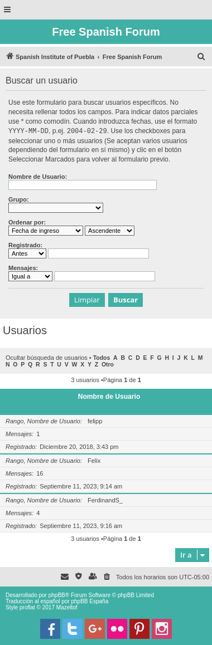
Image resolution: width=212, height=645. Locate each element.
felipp (95, 420)
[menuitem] (201, 56)
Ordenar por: (27, 221)
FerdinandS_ (105, 499)
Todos (101, 357)
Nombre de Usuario (109, 396)
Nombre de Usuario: (37, 176)
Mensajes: (23, 267)
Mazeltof (67, 607)
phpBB (57, 595)
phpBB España (89, 601)
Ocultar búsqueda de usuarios (47, 357)
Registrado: (25, 244)
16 (39, 473)
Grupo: (18, 199)
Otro (108, 364)
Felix (94, 460)
